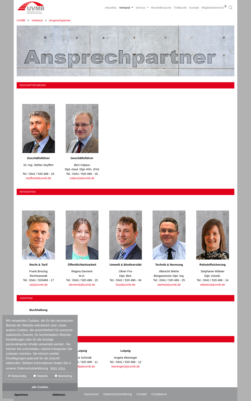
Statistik (40, 376)
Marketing (63, 376)
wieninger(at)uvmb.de (125, 366)
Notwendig (17, 376)
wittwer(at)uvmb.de (212, 284)
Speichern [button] (21, 394)
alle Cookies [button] (40, 387)
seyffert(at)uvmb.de (38, 178)
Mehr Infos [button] (57, 368)
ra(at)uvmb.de (38, 284)
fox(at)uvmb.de (125, 284)
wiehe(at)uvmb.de (169, 284)
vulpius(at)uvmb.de (82, 178)
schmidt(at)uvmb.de (82, 366)
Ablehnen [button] (58, 394)
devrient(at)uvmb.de (82, 284)
